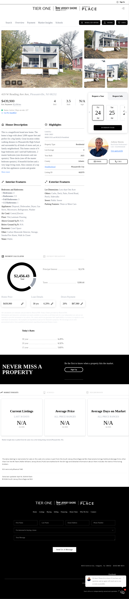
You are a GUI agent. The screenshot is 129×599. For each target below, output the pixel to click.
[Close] (124, 578)
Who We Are (84, 511)
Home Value (74, 511)
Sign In (120, 2)
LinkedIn (120, 573)
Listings (41, 511)
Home (35, 511)
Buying (49, 511)
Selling (56, 511)
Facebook (112, 573)
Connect (93, 511)
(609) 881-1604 (118, 564)
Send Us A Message (64, 548)
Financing (64, 511)
